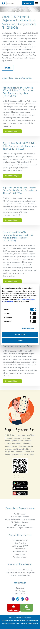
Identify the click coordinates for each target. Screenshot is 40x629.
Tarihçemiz (20, 588)
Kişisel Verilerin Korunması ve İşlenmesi (20, 519)
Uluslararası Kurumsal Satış (20, 575)
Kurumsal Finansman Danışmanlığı (20, 570)
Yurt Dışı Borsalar (20, 557)
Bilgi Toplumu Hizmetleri (20, 522)
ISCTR (7, 68)
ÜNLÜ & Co (20, 594)
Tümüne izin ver (20, 334)
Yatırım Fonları (20, 549)
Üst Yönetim (20, 591)
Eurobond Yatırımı (20, 551)
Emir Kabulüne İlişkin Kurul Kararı (20, 528)
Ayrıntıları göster (28, 328)
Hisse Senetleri (20, 543)
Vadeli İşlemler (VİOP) (20, 546)
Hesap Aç (27, 3)
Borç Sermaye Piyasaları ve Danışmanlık (20, 572)
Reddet (19, 341)
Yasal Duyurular (20, 514)
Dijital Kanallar (20, 554)
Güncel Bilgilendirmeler (20, 517)
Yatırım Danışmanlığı (20, 540)
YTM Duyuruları (20, 525)
